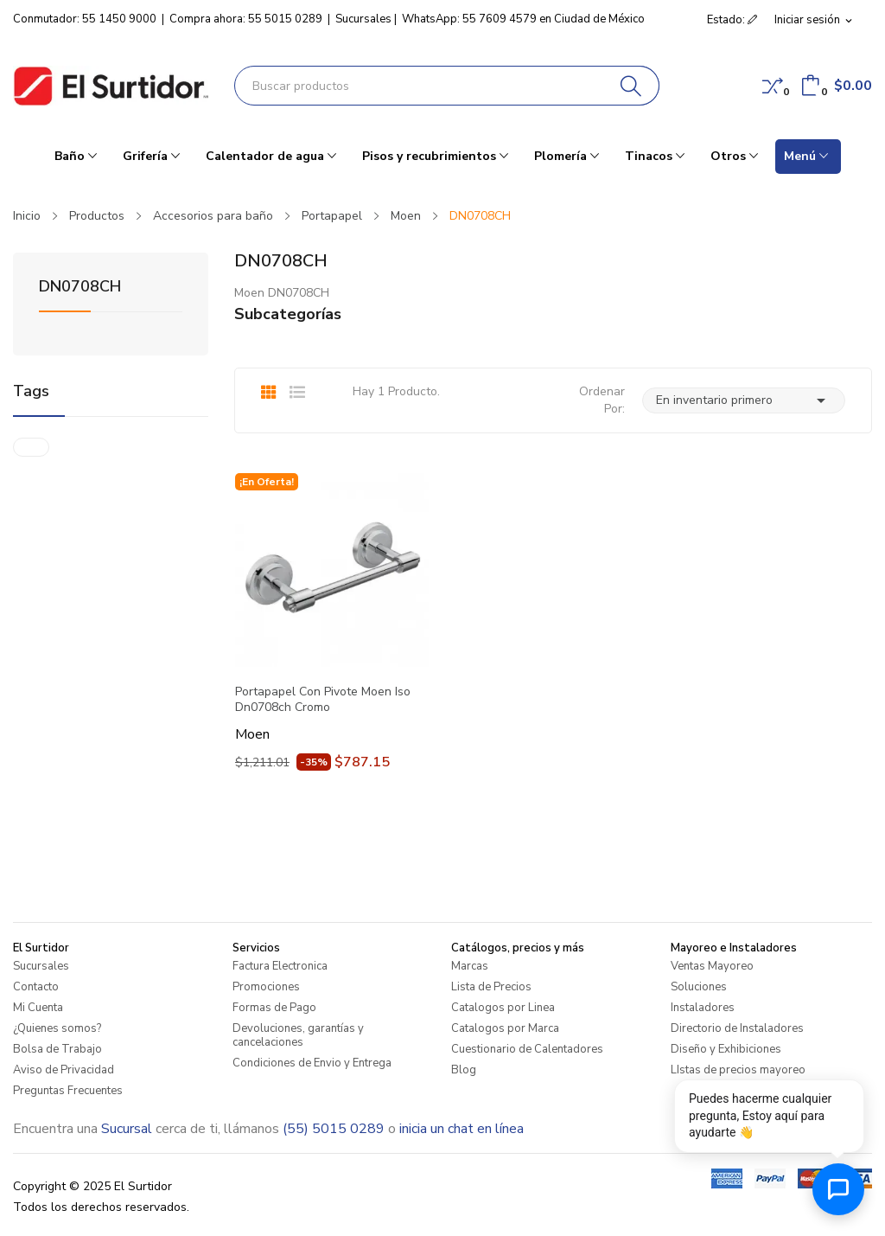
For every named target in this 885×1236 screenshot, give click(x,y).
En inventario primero (743, 400)
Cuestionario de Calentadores (527, 1049)
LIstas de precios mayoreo (738, 1070)
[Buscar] (631, 86)
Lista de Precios (491, 987)
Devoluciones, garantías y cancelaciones (298, 1035)
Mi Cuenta (38, 1007)
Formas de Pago (274, 1007)
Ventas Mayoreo (712, 966)
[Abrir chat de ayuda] (838, 1189)
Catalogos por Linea (503, 1007)
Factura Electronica (280, 966)
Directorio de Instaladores (737, 1028)
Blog (463, 1070)
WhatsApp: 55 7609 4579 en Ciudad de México (523, 19)
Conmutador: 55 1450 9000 (84, 19)
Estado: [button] (732, 20)
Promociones (266, 987)
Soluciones (699, 987)
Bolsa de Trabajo (57, 1049)
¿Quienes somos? (57, 1028)
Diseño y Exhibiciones (726, 1049)
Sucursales (363, 19)
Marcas (469, 966)
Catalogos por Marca (505, 1028)
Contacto (36, 987)
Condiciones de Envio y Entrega (312, 1063)
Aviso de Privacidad (63, 1070)
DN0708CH (80, 288)
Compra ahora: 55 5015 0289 (245, 19)
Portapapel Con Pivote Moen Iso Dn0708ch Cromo (323, 699)
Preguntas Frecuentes (68, 1090)
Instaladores (703, 1007)
